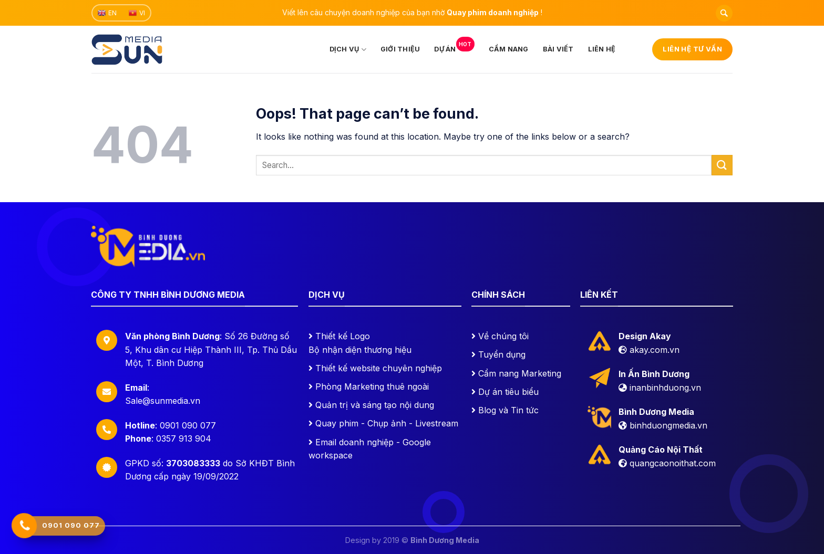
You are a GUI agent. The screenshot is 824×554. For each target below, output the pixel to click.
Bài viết (558, 49)
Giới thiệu (400, 49)
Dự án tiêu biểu (508, 391)
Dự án (454, 46)
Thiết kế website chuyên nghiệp (378, 368)
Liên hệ (602, 49)
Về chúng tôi (503, 336)
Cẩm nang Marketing (519, 373)
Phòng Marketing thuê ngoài (372, 386)
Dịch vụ (347, 50)
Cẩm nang (509, 49)
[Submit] (722, 165)
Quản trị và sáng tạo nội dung (374, 405)
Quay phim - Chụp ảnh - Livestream (386, 423)
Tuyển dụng (502, 354)
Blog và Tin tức (508, 410)
